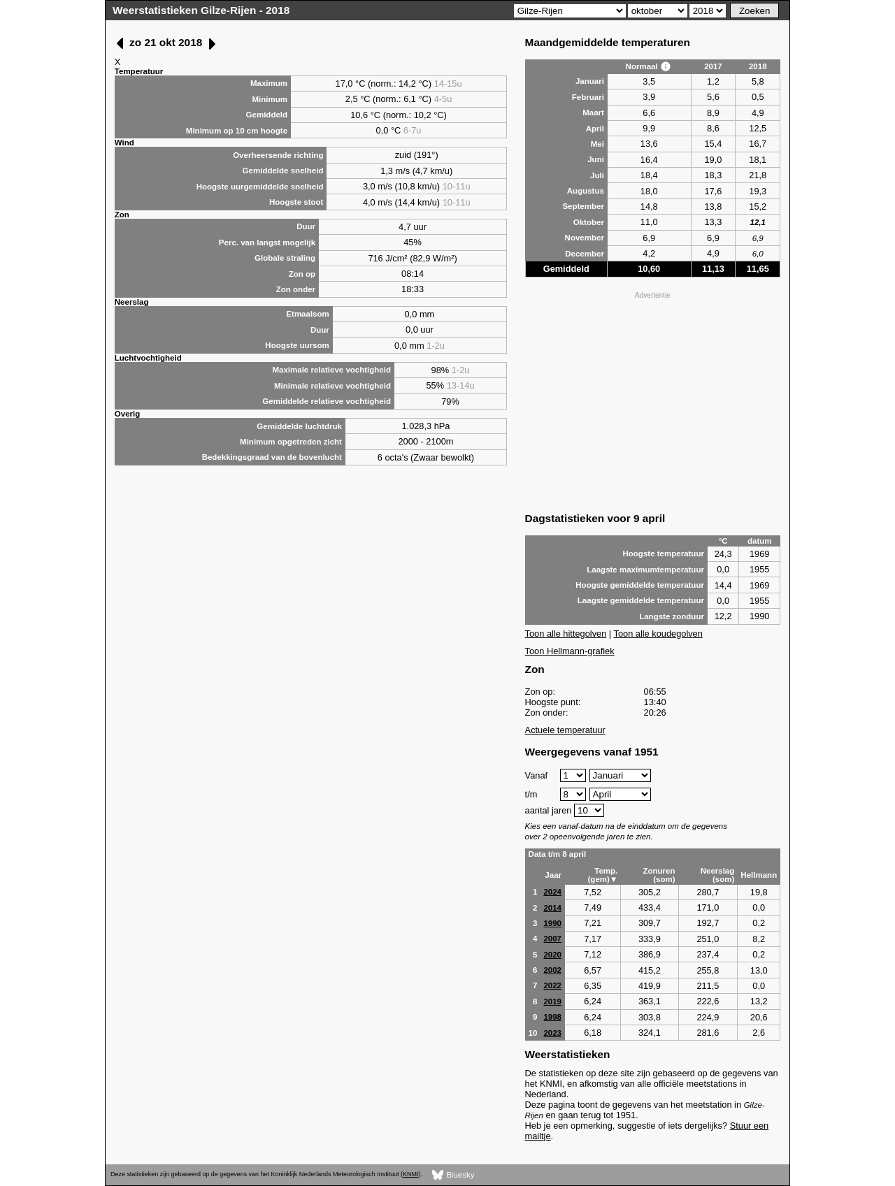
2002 (552, 970)
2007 (552, 938)
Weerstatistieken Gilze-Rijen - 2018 (201, 10)
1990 (552, 923)
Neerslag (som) (718, 875)
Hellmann (758, 875)
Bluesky (453, 1175)
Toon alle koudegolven (658, 633)
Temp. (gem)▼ (603, 875)
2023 (552, 1033)
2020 (552, 954)
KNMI (410, 1174)
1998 (552, 1017)
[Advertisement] (653, 400)
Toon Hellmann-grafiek (570, 651)
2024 (552, 892)
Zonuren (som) (659, 875)
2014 (552, 908)
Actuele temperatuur (565, 730)
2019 (552, 1001)
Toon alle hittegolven (566, 633)
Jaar (553, 875)
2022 (552, 985)
